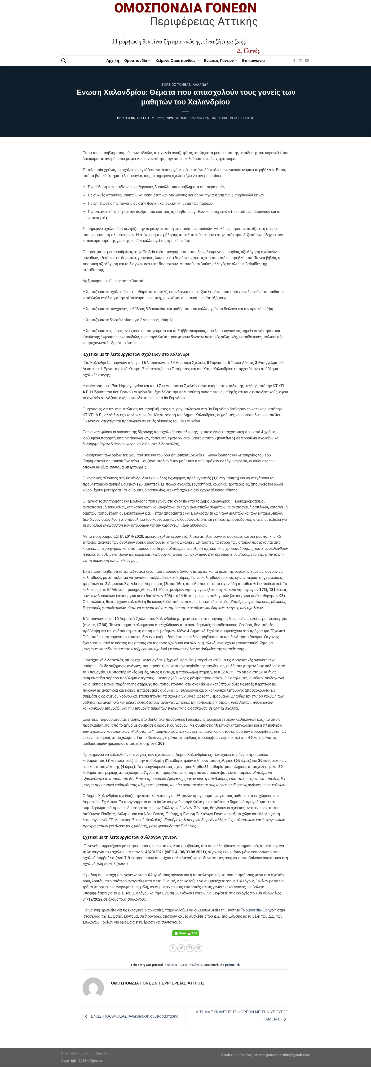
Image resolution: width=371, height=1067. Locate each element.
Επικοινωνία (253, 60)
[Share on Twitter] (181, 948)
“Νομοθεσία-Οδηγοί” (258, 910)
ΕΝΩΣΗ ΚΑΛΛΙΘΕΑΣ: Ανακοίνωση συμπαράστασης (130, 1016)
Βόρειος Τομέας (176, 84)
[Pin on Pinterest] (198, 948)
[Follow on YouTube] (307, 61)
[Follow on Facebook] (294, 61)
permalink (232, 965)
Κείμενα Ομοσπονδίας (177, 60)
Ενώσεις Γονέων (220, 60)
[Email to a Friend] (190, 948)
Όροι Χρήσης (105, 1053)
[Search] (63, 61)
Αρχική (112, 60)
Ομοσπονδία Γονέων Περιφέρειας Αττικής (217, 118)
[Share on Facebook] (173, 948)
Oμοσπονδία (137, 60)
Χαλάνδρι (201, 84)
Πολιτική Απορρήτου (76, 1053)
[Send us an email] (300, 61)
